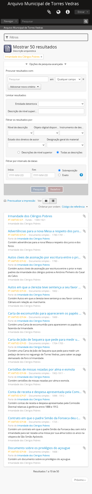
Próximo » (79, 480)
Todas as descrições (69, 152)
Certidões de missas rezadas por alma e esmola (41, 369)
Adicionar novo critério (24, 86)
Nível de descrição (18, 127)
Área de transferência (49, 12)
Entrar (81, 12)
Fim (34, 169)
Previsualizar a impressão (19, 200)
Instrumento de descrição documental (72, 127)
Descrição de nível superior (22, 111)
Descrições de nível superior (34, 152)
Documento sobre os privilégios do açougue (39, 448)
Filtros (12, 37)
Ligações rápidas (67, 12)
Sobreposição (67, 170)
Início (11, 169)
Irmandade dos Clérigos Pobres (30, 216)
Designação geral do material (63, 139)
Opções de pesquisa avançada (46, 64)
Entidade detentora (26, 103)
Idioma (58, 12)
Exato (63, 175)
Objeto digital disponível (46, 127)
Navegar (8, 21)
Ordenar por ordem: (49, 206)
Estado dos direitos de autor (23, 139)
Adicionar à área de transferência (84, 216)
